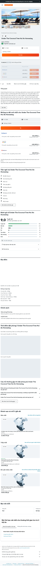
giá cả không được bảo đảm (25, 547)
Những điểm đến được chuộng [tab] (24, 526)
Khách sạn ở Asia (21, 563)
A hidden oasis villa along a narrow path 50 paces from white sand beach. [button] (17, 431)
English (30, 1)
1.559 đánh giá (12, 43)
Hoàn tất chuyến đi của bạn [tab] (9, 526)
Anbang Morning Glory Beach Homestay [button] (9, 460)
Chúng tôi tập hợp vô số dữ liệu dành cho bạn (21, 554)
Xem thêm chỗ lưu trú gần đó (34, 415)
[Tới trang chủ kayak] (8, 5)
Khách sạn (14, 563)
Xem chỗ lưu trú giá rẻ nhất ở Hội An (32, 442)
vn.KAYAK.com (8, 563)
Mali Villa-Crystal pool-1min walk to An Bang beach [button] (12, 487)
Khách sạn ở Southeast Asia (7, 564)
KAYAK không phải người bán (21, 552)
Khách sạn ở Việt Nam (29, 563)
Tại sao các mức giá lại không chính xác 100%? (21, 556)
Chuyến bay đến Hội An (8, 534)
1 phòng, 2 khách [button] (7, 51)
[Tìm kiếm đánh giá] (21, 240)
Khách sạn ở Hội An (7, 536)
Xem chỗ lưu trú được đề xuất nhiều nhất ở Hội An (31, 470)
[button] (39, 1)
